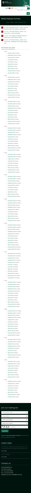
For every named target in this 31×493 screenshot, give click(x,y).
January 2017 (11, 277)
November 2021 (12, 154)
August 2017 (11, 262)
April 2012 (10, 390)
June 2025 (10, 62)
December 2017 (12, 253)
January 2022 (11, 150)
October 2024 (11, 77)
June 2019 (10, 214)
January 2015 (11, 335)
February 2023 (11, 121)
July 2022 (10, 139)
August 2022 (11, 136)
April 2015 (10, 328)
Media (12, 22)
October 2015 (11, 315)
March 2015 (11, 330)
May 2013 (10, 370)
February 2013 (11, 377)
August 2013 (11, 366)
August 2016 (11, 291)
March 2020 (11, 194)
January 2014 (11, 357)
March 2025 (11, 68)
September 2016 (12, 288)
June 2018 (10, 238)
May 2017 (10, 269)
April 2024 (10, 90)
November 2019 (12, 203)
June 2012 (10, 388)
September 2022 (12, 134)
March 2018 (11, 244)
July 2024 (10, 84)
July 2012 (10, 385)
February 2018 (11, 247)
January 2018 (11, 249)
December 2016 (12, 282)
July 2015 (10, 322)
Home (7, 22)
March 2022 (11, 145)
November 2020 (12, 178)
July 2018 (10, 236)
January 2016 (11, 306)
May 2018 (10, 240)
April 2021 (10, 165)
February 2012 (11, 394)
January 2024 (11, 97)
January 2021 (11, 172)
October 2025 (11, 53)
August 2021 (11, 158)
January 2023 (11, 123)
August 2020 (11, 185)
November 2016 (12, 284)
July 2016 (10, 293)
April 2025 (10, 66)
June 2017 (10, 266)
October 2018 (11, 229)
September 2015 (12, 317)
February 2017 (11, 275)
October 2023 (11, 106)
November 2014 (12, 341)
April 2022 (10, 143)
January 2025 (11, 73)
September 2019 (12, 207)
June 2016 (10, 295)
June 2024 (10, 86)
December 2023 (12, 101)
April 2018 (10, 242)
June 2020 (10, 189)
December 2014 (12, 339)
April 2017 (10, 271)
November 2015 (12, 313)
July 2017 (10, 264)
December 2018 (12, 225)
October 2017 (11, 258)
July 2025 (10, 59)
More (15, 6)
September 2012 (12, 381)
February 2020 (11, 196)
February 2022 (11, 147)
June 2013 (10, 368)
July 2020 (10, 187)
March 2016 (11, 302)
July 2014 (10, 350)
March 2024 (11, 92)
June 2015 (10, 324)
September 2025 (12, 55)
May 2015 (10, 326)
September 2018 (12, 231)
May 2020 (10, 192)
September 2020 (12, 183)
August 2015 (11, 319)
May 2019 (10, 216)
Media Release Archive (20, 22)
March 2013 (11, 374)
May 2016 (10, 297)
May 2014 (10, 352)
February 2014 (11, 355)
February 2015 (11, 333)
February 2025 (11, 70)
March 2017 (11, 273)
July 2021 (10, 161)
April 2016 (10, 299)
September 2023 (12, 108)
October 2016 (11, 286)
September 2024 (12, 79)
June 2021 (10, 163)
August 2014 (11, 348)
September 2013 (12, 363)
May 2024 (10, 88)
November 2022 (12, 130)
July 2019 (10, 211)
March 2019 (11, 218)
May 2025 (10, 64)
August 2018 (11, 233)
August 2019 (11, 209)
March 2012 (11, 392)
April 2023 (10, 117)
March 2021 (11, 167)
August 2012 (11, 383)
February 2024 (11, 95)
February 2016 (11, 304)
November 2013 (12, 361)
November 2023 (12, 103)
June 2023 (10, 112)
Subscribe (4, 431)
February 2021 (11, 169)
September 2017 (12, 260)
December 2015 (12, 310)
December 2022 (12, 128)
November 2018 (12, 227)
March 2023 (11, 119)
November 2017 (12, 255)
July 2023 (10, 110)
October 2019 (11, 205)
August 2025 (11, 57)
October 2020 (11, 181)
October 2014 (11, 344)
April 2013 (10, 372)
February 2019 (11, 220)
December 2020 (12, 176)
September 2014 (12, 346)
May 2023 (10, 114)
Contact (21, 10)
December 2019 (12, 200)
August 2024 (11, 81)
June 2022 (10, 141)
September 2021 (12, 156)
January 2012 (11, 396)
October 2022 (11, 132)
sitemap (27, 10)
